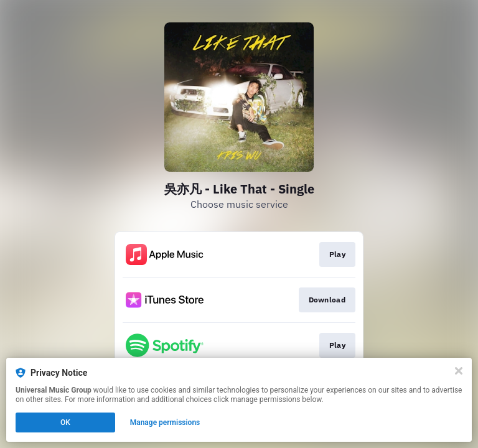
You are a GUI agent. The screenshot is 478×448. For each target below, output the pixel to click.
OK (65, 422)
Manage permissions (165, 422)
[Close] (459, 371)
